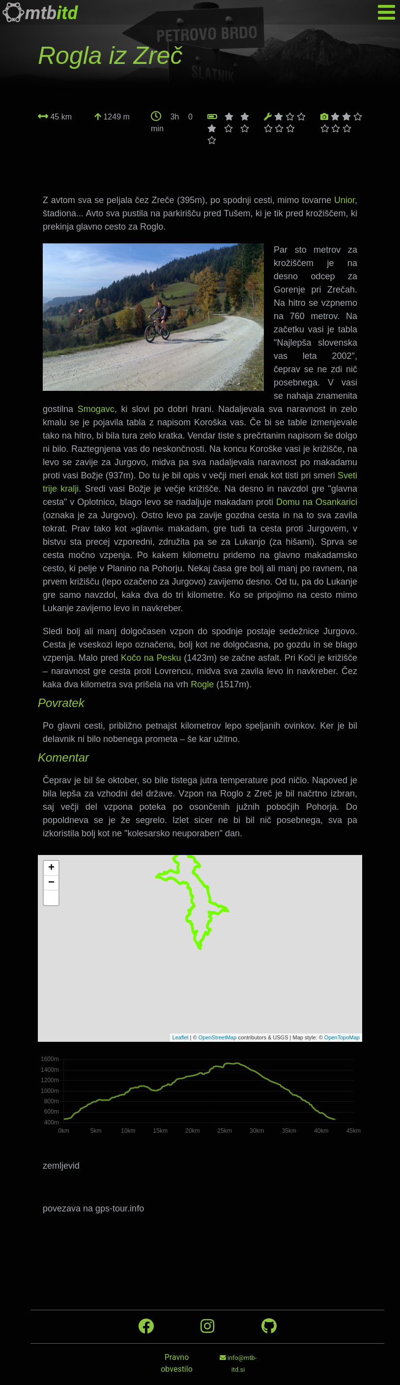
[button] (51, 897)
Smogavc (96, 409)
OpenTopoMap (342, 1037)
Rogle (202, 684)
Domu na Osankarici (316, 502)
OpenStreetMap (218, 1037)
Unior (344, 200)
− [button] (51, 883)
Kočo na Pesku (151, 658)
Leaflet (180, 1037)
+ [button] (51, 868)
